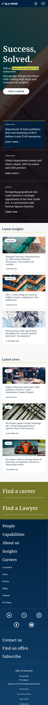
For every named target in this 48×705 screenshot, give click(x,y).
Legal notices (24, 699)
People (8, 525)
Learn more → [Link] (13, 141)
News (5, 574)
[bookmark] (35, 3)
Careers (9, 559)
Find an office (15, 648)
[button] (24, 492)
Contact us (12, 640)
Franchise (24, 676)
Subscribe (11, 656)
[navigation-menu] (43, 3)
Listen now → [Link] (12, 211)
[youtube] (31, 624)
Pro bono (6, 602)
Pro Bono (24, 680)
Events (5, 581)
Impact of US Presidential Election (24, 683)
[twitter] (24, 615)
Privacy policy (24, 689)
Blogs (5, 588)
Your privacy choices (24, 694)
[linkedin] (9, 615)
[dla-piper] (10, 3)
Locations (7, 567)
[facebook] (16, 624)
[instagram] (39, 615)
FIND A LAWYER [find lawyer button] (16, 91)
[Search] (29, 3)
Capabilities (13, 534)
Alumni (6, 595)
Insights (9, 551)
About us (10, 542)
